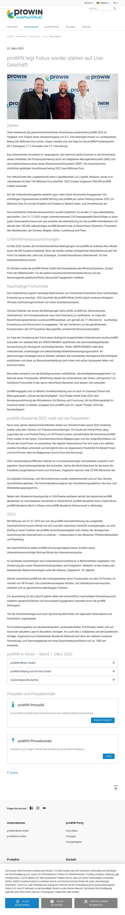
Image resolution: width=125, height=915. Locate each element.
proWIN (10, 36)
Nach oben (112, 787)
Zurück (14, 772)
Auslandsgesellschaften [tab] (24, 679)
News (45, 36)
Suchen (114, 8)
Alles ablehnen (56, 902)
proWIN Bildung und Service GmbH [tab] (30, 671)
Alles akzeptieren (22, 902)
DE (114, 3)
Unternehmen (20, 36)
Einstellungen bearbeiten (96, 902)
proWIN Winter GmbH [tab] (22, 662)
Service (88, 3)
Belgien (104, 3)
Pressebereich (35, 36)
